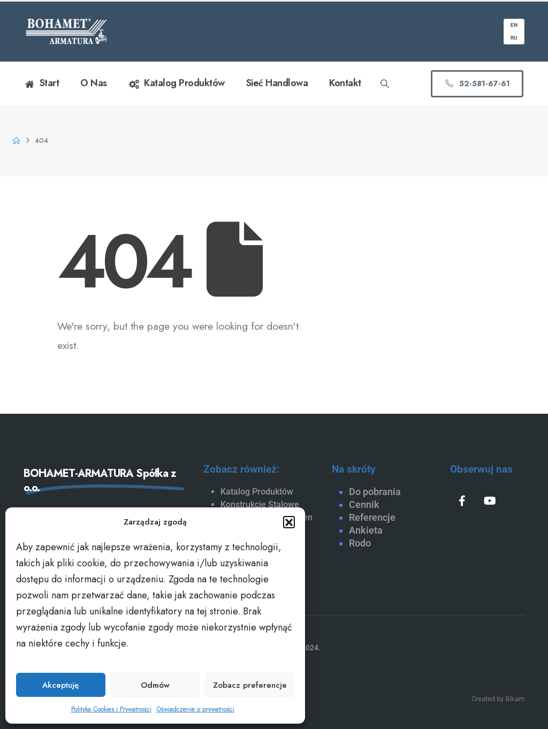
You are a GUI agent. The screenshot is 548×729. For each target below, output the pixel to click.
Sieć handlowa (277, 83)
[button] (289, 522)
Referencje (372, 517)
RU (514, 38)
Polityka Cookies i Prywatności (111, 709)
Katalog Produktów (176, 83)
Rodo (360, 543)
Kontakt (345, 83)
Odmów (155, 685)
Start (41, 83)
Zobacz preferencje (250, 685)
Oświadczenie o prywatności (195, 709)
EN (514, 25)
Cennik (364, 504)
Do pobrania (375, 491)
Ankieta (366, 530)
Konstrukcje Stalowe (259, 504)
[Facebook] (462, 500)
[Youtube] (490, 500)
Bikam (514, 699)
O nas (93, 83)
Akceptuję (60, 685)
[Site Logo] (66, 31)
